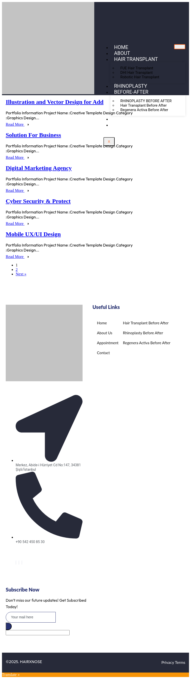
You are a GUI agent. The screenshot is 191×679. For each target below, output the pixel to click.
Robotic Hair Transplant (139, 77)
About (122, 53)
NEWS (121, 119)
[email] (31, 617)
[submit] (9, 626)
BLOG (120, 125)
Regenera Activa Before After (144, 110)
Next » (21, 274)
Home (121, 47)
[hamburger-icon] (179, 46)
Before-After (131, 92)
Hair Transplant (136, 59)
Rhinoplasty (130, 86)
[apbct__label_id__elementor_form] (38, 632)
